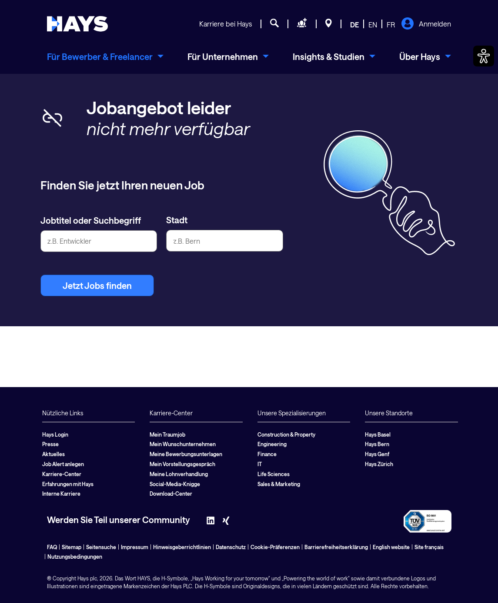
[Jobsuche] (274, 24)
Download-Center (171, 493)
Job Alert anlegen (63, 464)
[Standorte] (329, 24)
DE (354, 24)
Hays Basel (378, 434)
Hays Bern (377, 444)
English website (391, 547)
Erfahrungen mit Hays (68, 484)
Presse (50, 444)
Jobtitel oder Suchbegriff (90, 220)
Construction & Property (286, 434)
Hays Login (55, 434)
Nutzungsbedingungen (74, 556)
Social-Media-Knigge (175, 484)
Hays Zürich (379, 464)
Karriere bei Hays (225, 24)
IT (259, 464)
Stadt (176, 220)
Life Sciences (273, 474)
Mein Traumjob (167, 434)
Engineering (272, 444)
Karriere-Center (61, 474)
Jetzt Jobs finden (97, 285)
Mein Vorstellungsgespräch (182, 464)
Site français (429, 547)
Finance (267, 454)
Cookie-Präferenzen (275, 547)
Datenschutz (231, 547)
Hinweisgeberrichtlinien (182, 547)
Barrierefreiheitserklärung (336, 547)
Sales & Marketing (278, 484)
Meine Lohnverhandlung (179, 474)
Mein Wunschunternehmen (183, 444)
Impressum (134, 547)
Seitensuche (101, 547)
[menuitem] (105, 56)
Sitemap (71, 547)
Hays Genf (377, 454)
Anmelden (426, 24)
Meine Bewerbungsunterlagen (186, 454)
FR (391, 24)
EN (372, 24)
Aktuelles (53, 454)
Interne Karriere (61, 493)
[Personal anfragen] (302, 24)
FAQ (52, 547)
